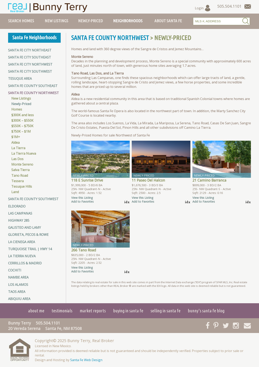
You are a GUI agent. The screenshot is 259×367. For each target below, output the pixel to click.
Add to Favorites (82, 201)
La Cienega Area (21, 242)
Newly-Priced (90, 20)
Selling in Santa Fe (165, 310)
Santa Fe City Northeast (29, 50)
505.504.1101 (48, 323)
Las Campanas (20, 213)
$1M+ (15, 137)
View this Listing (82, 198)
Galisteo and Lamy (24, 227)
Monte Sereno (22, 164)
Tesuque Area (20, 78)
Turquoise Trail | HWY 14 (30, 249)
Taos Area (16, 291)
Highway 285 (18, 220)
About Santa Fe (168, 20)
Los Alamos (18, 284)
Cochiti (14, 270)
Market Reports (93, 310)
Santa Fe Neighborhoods (34, 37)
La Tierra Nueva (23, 153)
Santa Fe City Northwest (30, 64)
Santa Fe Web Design (86, 360)
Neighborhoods (127, 20)
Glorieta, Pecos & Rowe (28, 234)
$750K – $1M (21, 131)
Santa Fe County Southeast (32, 86)
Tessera (17, 181)
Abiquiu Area (19, 299)
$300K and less (22, 115)
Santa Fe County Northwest (33, 93)
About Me (36, 310)
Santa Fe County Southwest (33, 199)
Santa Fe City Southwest (30, 71)
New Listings (56, 20)
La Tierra (18, 148)
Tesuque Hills (21, 186)
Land (15, 192)
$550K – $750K (22, 126)
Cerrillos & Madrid (25, 263)
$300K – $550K (22, 120)
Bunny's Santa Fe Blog (206, 310)
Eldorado (16, 206)
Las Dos (17, 159)
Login (203, 8)
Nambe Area (18, 277)
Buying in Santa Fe (128, 310)
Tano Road (19, 175)
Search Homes (21, 20)
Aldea (15, 142)
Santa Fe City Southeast (29, 57)
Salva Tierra (20, 170)
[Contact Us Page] (247, 6)
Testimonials (62, 310)
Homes (16, 109)
